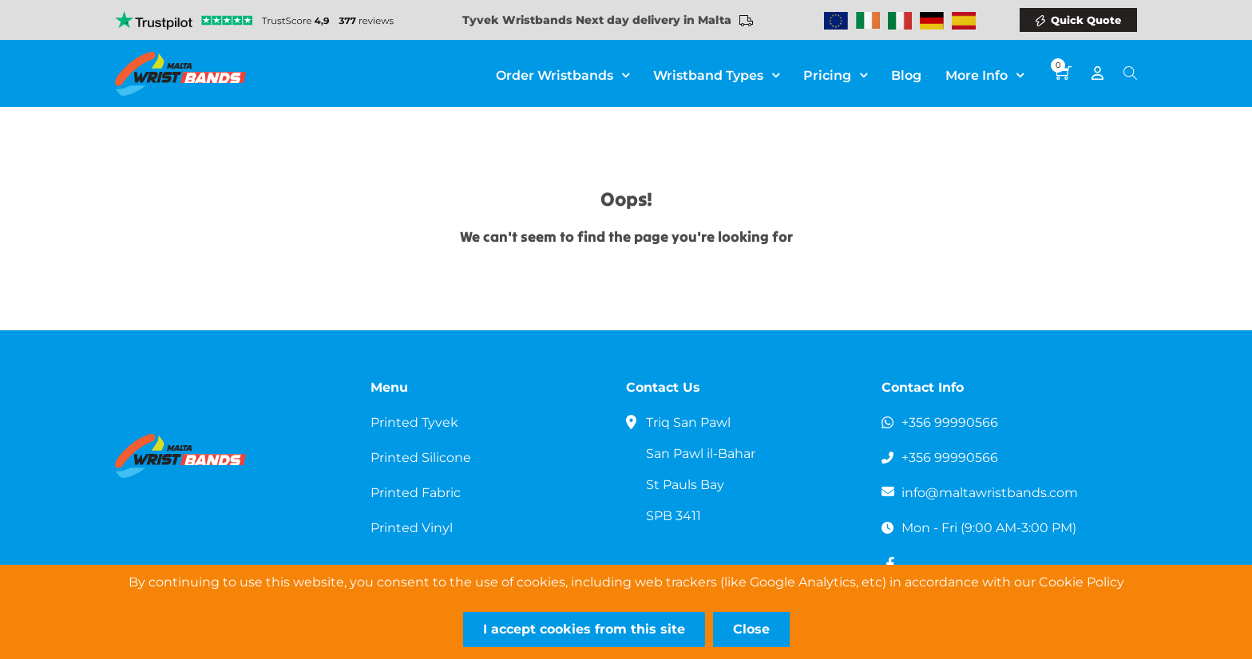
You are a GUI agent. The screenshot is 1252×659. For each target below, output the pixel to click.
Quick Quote (1086, 20)
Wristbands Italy (900, 21)
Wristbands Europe (836, 21)
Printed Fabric (415, 492)
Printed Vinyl (411, 527)
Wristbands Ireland (868, 21)
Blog (906, 75)
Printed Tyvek (414, 422)
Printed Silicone (420, 457)
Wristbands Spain (964, 21)
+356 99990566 (949, 422)
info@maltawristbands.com (989, 492)
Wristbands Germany (932, 21)
